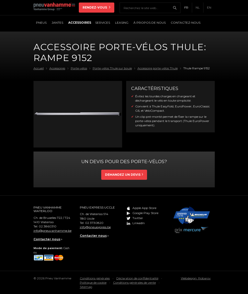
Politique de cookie (93, 282)
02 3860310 (47, 226)
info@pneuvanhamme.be (52, 230)
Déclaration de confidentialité (137, 278)
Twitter (137, 218)
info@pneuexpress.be (95, 227)
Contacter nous (46, 239)
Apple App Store (144, 208)
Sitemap (86, 287)
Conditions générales (95, 278)
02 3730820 (94, 223)
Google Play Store (145, 213)
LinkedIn (138, 223)
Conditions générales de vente (134, 282)
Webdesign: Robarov (196, 278)
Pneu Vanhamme (56, 7)
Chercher (176, 8)
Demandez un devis (122, 175)
